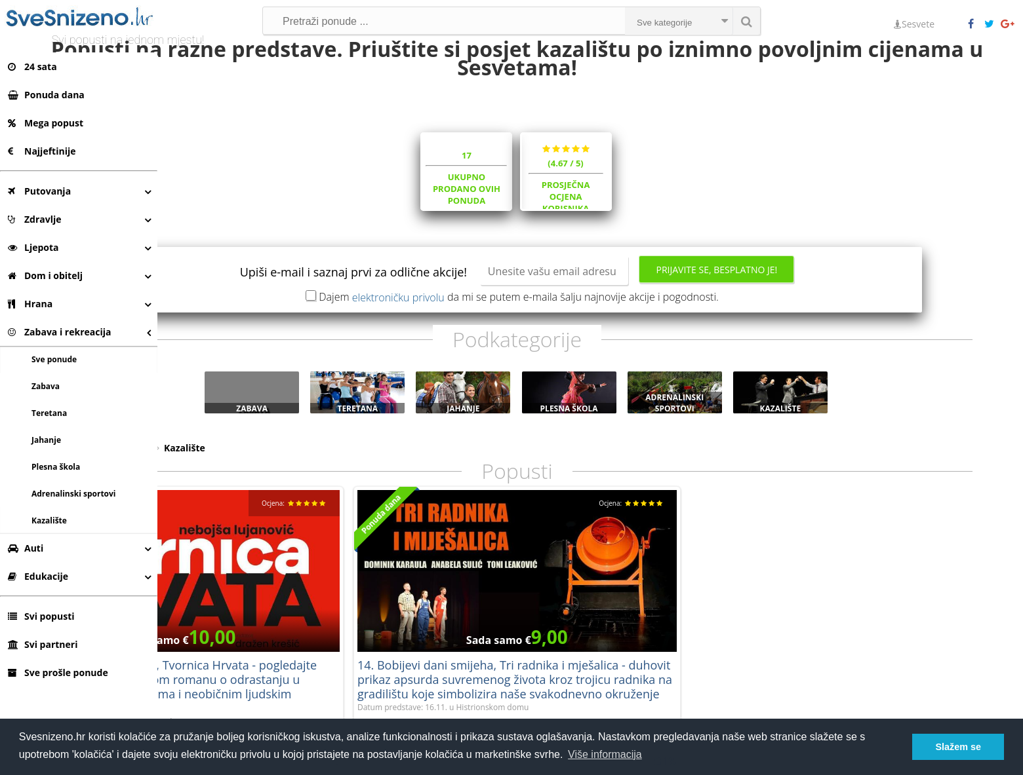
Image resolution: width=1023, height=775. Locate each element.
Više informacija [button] (605, 754)
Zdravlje (35, 219)
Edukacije (38, 576)
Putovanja (39, 191)
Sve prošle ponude (58, 672)
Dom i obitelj (45, 275)
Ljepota (33, 247)
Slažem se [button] (958, 747)
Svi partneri (42, 644)
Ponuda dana (46, 94)
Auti (25, 548)
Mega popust (45, 123)
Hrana (30, 303)
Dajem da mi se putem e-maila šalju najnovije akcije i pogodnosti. (592, 345)
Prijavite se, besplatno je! (790, 318)
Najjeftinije (41, 151)
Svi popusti (41, 616)
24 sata (32, 66)
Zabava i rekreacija (59, 332)
